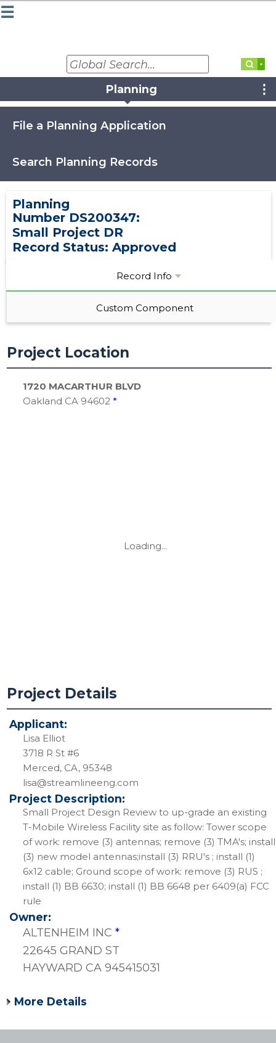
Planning (131, 89)
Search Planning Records (85, 162)
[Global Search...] (138, 64)
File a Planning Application (89, 125)
